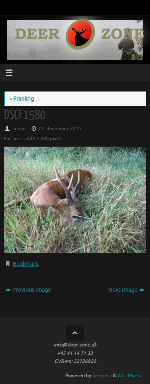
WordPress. (129, 375)
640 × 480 (38, 138)
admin (19, 128)
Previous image (28, 290)
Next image (126, 290)
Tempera (102, 375)
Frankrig (21, 99)
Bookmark (25, 264)
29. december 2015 (59, 128)
